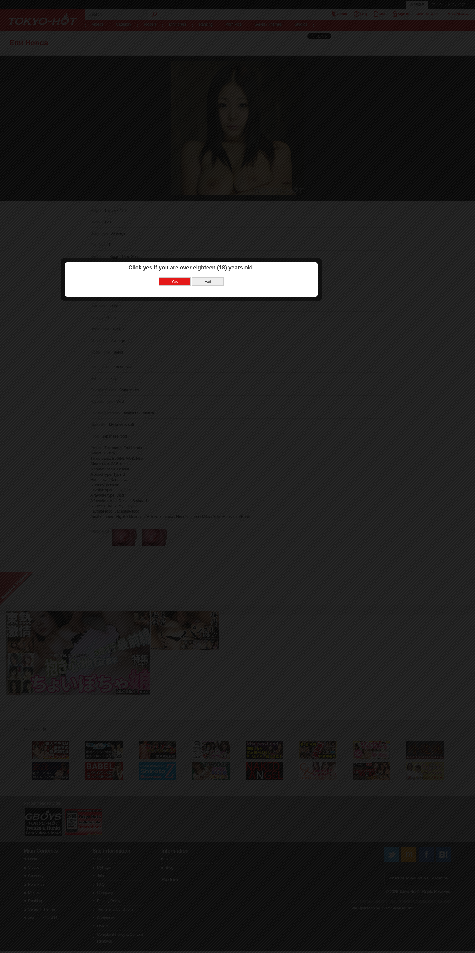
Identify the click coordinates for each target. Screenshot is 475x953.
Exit (254, 458)
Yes (221, 458)
